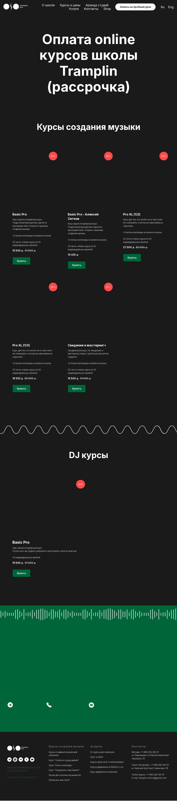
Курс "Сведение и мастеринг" (64, 770)
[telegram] (9, 760)
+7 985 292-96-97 (150, 752)
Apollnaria (35, 768)
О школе (48, 5)
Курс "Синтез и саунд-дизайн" (64, 760)
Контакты (91, 9)
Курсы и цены (70, 5)
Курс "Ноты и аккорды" (60, 765)
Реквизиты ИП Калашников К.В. (23, 777)
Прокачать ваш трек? (59, 780)
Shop (107, 9)
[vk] (21, 760)
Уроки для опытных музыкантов (65, 775)
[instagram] (15, 760)
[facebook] (26, 760)
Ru (163, 7)
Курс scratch (96, 757)
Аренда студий (97, 5)
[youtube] (32, 760)
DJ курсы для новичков (102, 752)
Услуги (74, 9)
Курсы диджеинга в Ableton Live (106, 767)
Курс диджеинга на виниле (103, 772)
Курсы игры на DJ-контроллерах (107, 762)
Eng (171, 7)
